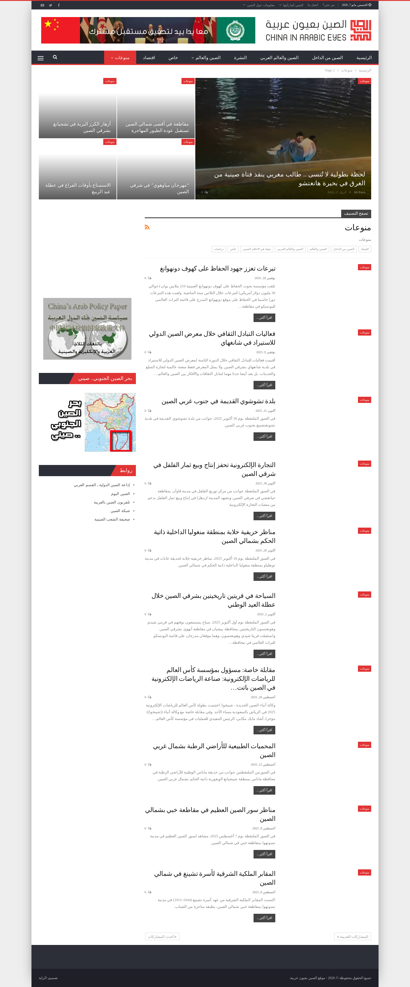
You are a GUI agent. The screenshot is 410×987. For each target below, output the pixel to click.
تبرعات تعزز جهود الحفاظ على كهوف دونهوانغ (218, 268)
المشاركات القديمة (352, 937)
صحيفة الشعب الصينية (112, 519)
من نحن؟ (329, 4)
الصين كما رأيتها (293, 5)
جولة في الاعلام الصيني (257, 249)
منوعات (122, 57)
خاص (173, 57)
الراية (42, 978)
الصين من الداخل (327, 57)
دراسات (219, 249)
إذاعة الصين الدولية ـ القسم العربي (102, 485)
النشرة (240, 57)
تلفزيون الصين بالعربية (112, 502)
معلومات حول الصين (261, 5)
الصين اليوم (120, 493)
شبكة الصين (120, 510)
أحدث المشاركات (162, 937)
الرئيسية (364, 57)
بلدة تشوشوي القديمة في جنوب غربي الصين (218, 401)
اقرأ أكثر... (264, 318)
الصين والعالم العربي (279, 57)
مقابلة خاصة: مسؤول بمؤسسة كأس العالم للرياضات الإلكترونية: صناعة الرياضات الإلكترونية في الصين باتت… (213, 678)
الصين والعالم (208, 57)
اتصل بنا (313, 4)
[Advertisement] (87, 246)
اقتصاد (149, 57)
